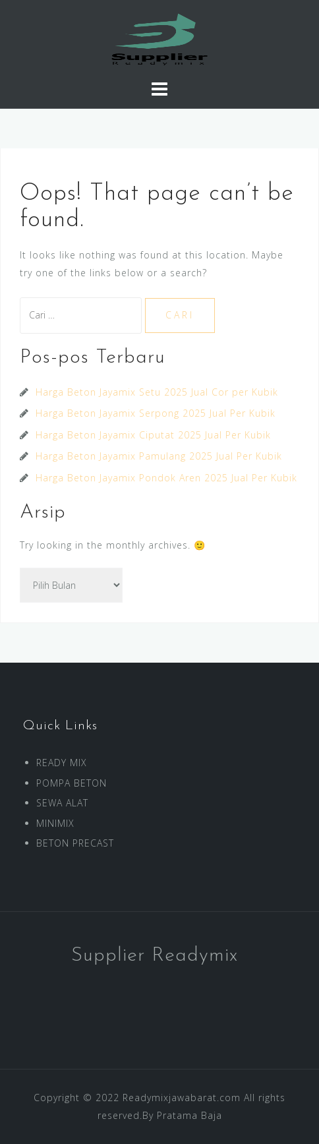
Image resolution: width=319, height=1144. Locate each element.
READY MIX (61, 762)
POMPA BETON (71, 783)
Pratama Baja (189, 1115)
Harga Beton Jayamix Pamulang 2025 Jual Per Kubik (159, 456)
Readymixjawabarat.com (182, 1097)
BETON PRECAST (75, 843)
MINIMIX (55, 823)
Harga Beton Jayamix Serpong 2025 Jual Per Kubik (156, 413)
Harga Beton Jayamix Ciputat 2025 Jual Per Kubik (153, 435)
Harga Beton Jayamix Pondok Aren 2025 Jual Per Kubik (166, 477)
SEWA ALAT (62, 803)
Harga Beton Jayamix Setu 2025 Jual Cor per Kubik (157, 392)
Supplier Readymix (154, 956)
